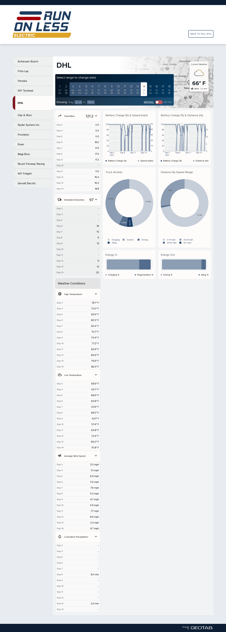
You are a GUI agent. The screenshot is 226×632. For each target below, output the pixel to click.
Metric (168, 102)
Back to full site (201, 34)
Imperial (149, 102)
